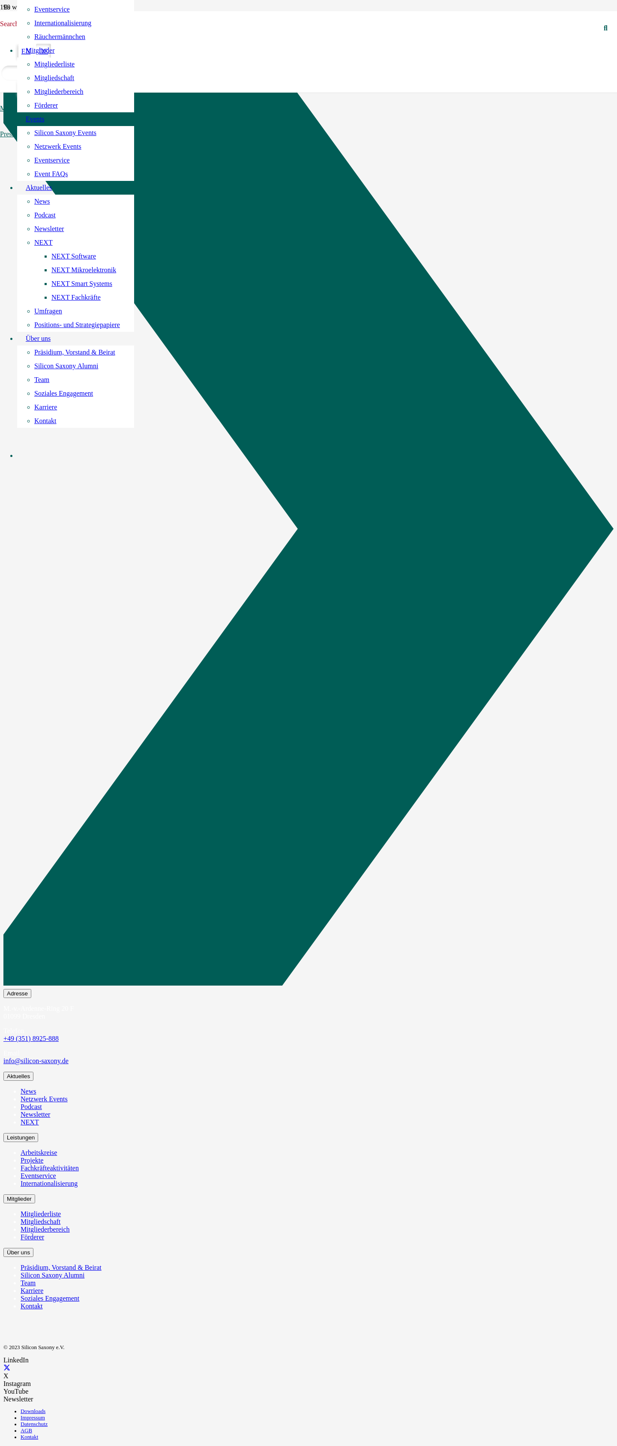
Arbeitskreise (39, 1152)
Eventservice (38, 1175)
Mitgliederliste (41, 1214)
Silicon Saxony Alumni (52, 1275)
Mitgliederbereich (45, 1229)
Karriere (32, 1290)
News (28, 1091)
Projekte (32, 1160)
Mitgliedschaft (40, 1221)
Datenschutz (34, 1424)
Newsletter (35, 1114)
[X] (6, 1368)
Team (28, 1283)
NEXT (30, 1122)
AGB (26, 1431)
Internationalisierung (49, 1183)
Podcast (31, 1106)
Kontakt (32, 1306)
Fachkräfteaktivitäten (50, 1168)
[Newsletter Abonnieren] (308, 530)
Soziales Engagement (50, 1298)
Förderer (32, 1237)
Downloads (33, 1411)
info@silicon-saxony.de (36, 1060)
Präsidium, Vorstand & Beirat (61, 1267)
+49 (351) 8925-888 (31, 1038)
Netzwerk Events (44, 1099)
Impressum (33, 1418)
